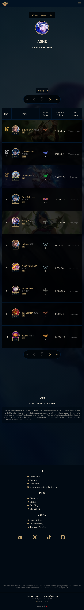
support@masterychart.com (43, 487)
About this (34, 498)
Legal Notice (36, 520)
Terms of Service (38, 527)
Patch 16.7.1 (36, 599)
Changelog (35, 508)
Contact (33, 480)
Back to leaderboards (42, 15)
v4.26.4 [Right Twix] (51, 596)
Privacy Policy (36, 523)
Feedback (34, 483)
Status (33, 502)
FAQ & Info (35, 476)
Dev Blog (34, 505)
